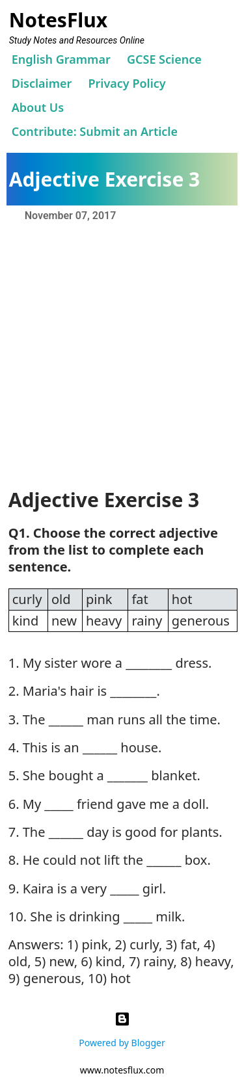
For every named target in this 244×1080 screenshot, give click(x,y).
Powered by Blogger (122, 1027)
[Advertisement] (122, 353)
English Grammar (61, 59)
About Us (38, 107)
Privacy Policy (126, 83)
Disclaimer (42, 83)
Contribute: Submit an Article (95, 131)
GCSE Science (164, 59)
